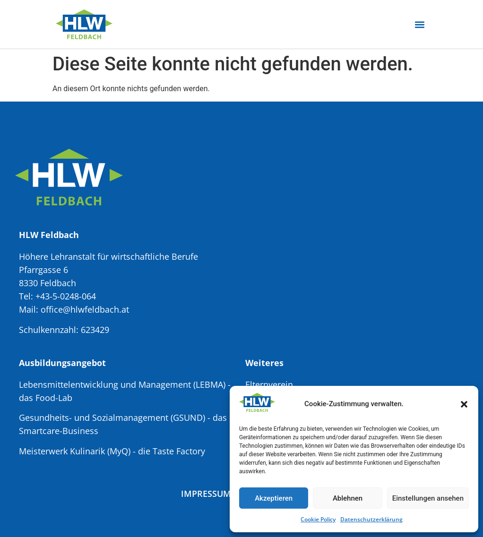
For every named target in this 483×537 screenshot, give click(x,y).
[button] (464, 404)
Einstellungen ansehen (428, 498)
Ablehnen (347, 498)
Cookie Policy (318, 519)
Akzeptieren (274, 498)
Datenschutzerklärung (371, 519)
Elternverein (269, 384)
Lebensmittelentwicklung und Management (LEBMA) (122, 384)
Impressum (206, 493)
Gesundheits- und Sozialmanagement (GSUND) (112, 417)
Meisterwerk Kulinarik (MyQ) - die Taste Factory (112, 451)
